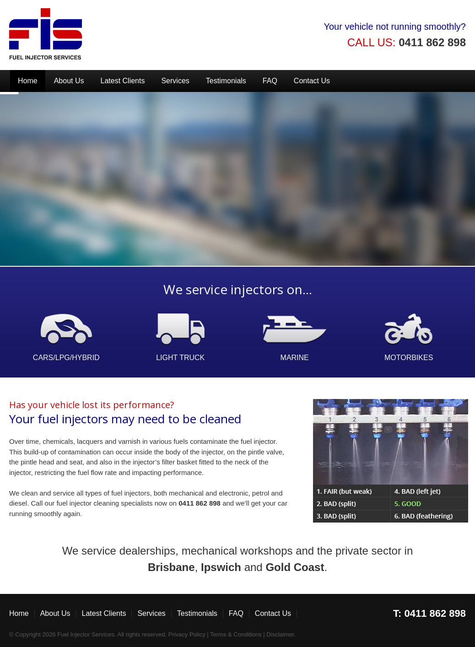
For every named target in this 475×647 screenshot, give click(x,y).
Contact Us (312, 81)
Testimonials (226, 81)
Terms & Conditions (236, 634)
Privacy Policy (186, 634)
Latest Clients (123, 81)
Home (28, 81)
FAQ (270, 81)
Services (175, 81)
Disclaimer (280, 634)
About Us (69, 81)
